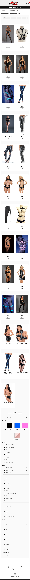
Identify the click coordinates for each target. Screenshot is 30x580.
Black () (9, 429)
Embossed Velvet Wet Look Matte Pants (22, 164)
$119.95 (8, 226)
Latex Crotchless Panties (8, 402)
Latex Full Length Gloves (22, 343)
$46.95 (22, 256)
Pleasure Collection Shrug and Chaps (22, 195)
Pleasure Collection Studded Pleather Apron (22, 285)
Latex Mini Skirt (8, 343)
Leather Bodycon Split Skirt (8, 224)
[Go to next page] (19, 412)
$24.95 (22, 226)
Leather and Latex (14, 10)
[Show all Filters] (6, 18)
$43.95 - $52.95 (8, 46)
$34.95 (22, 315)
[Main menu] (1, 3)
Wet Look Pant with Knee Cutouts (8, 164)
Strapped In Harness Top (22, 254)
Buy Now (8, 48)
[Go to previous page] (11, 412)
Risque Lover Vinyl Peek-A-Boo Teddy (22, 373)
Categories (3, 10)
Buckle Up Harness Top (8, 104)
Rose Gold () (17, 439)
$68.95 (8, 196)
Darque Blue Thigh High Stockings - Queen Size (8, 373)
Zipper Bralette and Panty (8, 284)
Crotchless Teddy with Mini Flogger (22, 74)
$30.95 (8, 166)
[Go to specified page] (14, 412)
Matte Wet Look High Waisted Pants (22, 134)
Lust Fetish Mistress (8, 44)
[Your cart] (28, 3)
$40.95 (22, 166)
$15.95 (8, 404)
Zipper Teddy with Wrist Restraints (8, 74)
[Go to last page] (21, 412)
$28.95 (21, 76)
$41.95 (22, 375)
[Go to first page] (9, 412)
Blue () (17, 429)
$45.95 (22, 136)
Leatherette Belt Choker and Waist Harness (21, 225)
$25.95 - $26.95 (22, 345)
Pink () (25, 429)
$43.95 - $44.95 (8, 136)
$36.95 (8, 315)
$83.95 (21, 286)
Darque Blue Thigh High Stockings (21, 104)
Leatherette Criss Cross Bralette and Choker (22, 44)
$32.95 (8, 76)
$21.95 (22, 106)
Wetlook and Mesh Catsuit (22, 314)
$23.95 (8, 345)
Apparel (8, 10)
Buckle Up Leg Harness (8, 314)
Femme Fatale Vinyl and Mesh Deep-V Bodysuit (8, 134)
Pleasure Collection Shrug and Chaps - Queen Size (8, 195)
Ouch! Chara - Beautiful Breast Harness (8, 255)
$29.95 (21, 46)
